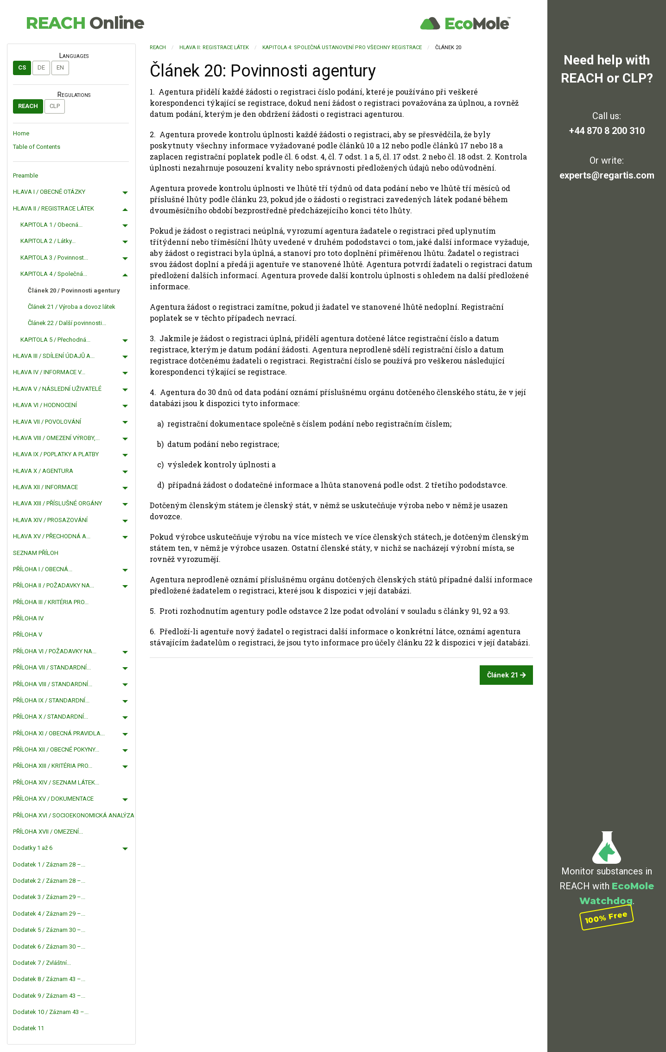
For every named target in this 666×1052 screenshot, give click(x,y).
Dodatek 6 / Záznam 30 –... (49, 946)
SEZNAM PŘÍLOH (35, 552)
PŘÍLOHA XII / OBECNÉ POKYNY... (56, 749)
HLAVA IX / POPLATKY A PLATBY (56, 454)
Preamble (25, 175)
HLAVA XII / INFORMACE (45, 487)
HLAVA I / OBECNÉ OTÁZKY (49, 191)
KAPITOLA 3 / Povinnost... (54, 257)
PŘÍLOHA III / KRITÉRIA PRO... (51, 602)
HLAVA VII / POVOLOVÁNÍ (47, 421)
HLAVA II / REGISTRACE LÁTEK (53, 208)
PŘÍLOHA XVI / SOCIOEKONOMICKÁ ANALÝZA (73, 815)
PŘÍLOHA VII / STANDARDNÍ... (52, 667)
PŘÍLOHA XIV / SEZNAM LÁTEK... (56, 782)
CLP (55, 105)
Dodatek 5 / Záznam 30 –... (49, 929)
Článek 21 (506, 675)
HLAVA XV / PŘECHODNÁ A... (51, 536)
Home (21, 133)
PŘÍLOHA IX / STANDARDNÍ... (51, 700)
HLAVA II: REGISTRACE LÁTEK (214, 48)
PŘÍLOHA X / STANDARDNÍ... (50, 716)
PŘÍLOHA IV (28, 618)
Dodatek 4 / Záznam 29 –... (49, 913)
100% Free (606, 917)
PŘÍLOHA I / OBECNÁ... (42, 569)
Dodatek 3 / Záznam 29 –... (49, 896)
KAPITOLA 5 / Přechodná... (55, 339)
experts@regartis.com (606, 175)
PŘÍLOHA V (27, 634)
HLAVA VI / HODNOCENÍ (45, 405)
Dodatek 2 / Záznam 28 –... (49, 880)
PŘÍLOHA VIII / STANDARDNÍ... (52, 684)
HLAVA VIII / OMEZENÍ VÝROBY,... (56, 437)
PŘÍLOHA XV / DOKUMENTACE (53, 798)
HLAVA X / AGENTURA (43, 470)
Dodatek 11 (28, 1028)
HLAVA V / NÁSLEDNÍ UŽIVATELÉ (57, 388)
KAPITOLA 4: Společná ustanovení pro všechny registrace (342, 48)
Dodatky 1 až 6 (32, 847)
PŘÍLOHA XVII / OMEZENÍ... (48, 831)
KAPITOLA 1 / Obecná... (51, 224)
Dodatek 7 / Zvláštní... (42, 962)
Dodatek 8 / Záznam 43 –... (49, 978)
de (41, 67)
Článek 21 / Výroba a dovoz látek (71, 306)
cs (22, 67)
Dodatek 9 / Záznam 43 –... (49, 995)
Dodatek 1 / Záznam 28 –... (49, 864)
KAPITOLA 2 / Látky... (48, 240)
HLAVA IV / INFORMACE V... (49, 372)
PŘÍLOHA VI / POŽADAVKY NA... (54, 651)
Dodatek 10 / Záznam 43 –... (51, 1011)
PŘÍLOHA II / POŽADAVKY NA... (53, 585)
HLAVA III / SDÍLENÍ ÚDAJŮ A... (54, 355)
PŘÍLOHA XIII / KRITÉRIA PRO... (52, 765)
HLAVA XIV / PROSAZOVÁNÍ (50, 519)
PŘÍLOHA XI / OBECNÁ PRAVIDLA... (59, 733)
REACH (84, 23)
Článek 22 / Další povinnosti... (67, 322)
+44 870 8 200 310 (607, 130)
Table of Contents (36, 146)
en (60, 67)
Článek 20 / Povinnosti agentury (74, 290)
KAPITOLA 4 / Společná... (53, 273)
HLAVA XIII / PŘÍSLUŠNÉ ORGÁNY (57, 503)
